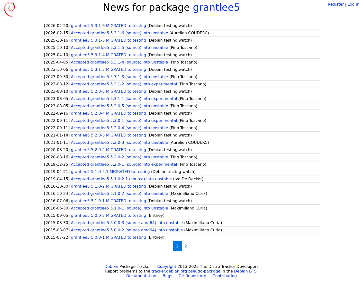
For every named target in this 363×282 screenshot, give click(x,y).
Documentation (141, 275)
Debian (111, 266)
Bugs (167, 275)
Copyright (166, 266)
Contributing (225, 275)
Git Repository (192, 275)
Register (336, 4)
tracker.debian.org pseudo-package (186, 271)
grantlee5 (216, 7)
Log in (353, 4)
